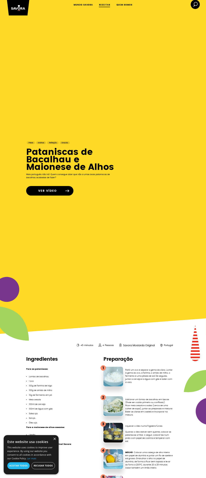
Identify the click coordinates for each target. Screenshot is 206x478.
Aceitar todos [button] (18, 465)
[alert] (31, 454)
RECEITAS (104, 5)
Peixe (31, 143)
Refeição (53, 143)
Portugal (168, 345)
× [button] (54, 439)
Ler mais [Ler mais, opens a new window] (31, 458)
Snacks (65, 143)
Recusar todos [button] (43, 465)
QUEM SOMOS (124, 5)
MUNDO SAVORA (83, 5)
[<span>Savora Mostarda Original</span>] (120, 345)
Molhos (41, 143)
